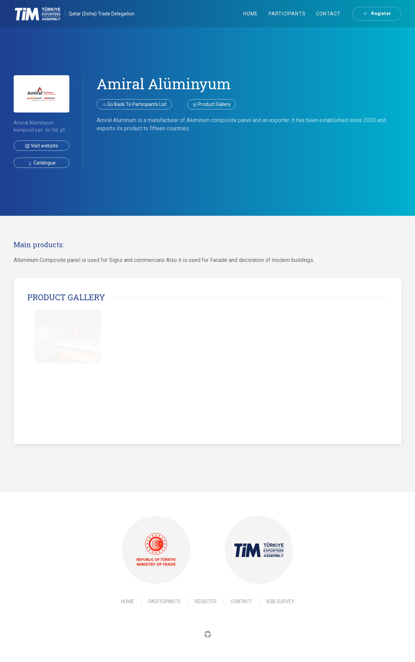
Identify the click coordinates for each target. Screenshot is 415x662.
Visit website (41, 145)
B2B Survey (280, 601)
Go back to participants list (134, 104)
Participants (287, 13)
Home (250, 13)
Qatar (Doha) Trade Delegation (102, 13)
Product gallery (212, 104)
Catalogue (42, 163)
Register (377, 13)
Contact (328, 13)
